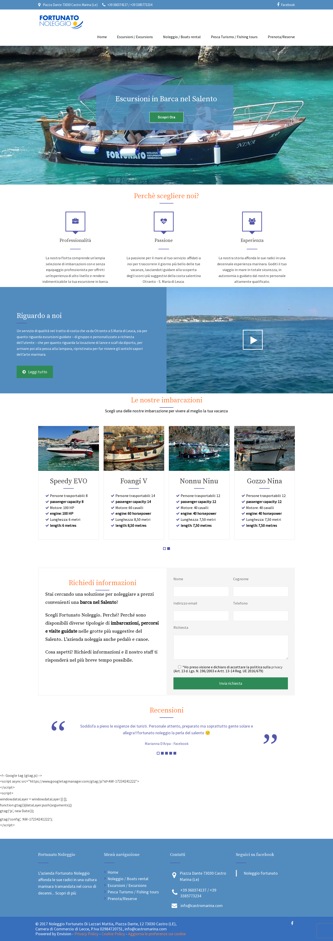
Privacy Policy (86, 933)
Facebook (288, 5)
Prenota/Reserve (281, 36)
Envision (64, 933)
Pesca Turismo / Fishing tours (234, 36)
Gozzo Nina (264, 481)
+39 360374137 (117, 5)
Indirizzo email (185, 603)
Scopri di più (65, 893)
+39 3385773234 (141, 5)
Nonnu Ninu (199, 481)
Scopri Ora (166, 117)
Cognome (241, 579)
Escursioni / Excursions (135, 36)
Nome (178, 579)
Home (102, 36)
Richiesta (180, 627)
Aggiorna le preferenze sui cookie (157, 933)
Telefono (240, 603)
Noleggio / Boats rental (182, 36)
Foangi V (134, 481)
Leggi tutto (34, 371)
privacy (276, 667)
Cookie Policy (113, 933)
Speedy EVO (68, 481)
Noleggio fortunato (261, 873)
